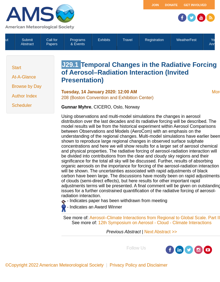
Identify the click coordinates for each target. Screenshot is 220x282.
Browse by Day (27, 86)
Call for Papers (52, 42)
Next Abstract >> (160, 231)
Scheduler (22, 105)
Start (16, 67)
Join (155, 5)
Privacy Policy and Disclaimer (139, 265)
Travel (127, 40)
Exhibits (104, 40)
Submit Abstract (27, 42)
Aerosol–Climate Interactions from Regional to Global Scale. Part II (155, 217)
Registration (154, 40)
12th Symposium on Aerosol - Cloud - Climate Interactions (154, 222)
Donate (171, 5)
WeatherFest (186, 40)
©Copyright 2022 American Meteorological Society (54, 265)
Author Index (24, 96)
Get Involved (195, 5)
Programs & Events (77, 42)
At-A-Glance (24, 77)
